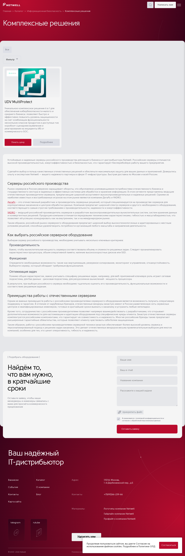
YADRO (11, 213)
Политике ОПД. (147, 546)
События (13, 487)
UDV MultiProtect (18, 102)
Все (7, 50)
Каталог (19, 11)
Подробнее (46, 142)
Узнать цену (18, 142)
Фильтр (12, 59)
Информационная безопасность (44, 11)
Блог (38, 494)
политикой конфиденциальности (149, 418)
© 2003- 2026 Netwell (17, 552)
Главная (7, 11)
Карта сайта (14, 502)
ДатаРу (11, 202)
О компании (42, 487)
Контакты (13, 494)
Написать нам (165, 5)
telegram (15, 529)
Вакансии (13, 480)
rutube (37, 529)
